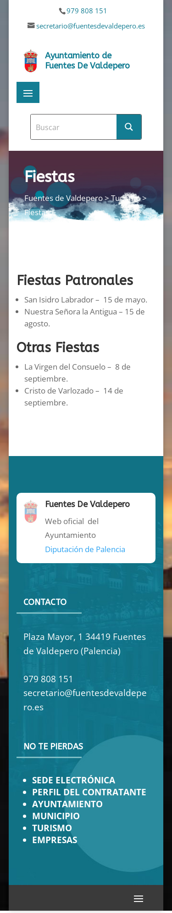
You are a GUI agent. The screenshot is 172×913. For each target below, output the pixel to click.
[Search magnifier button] (129, 126)
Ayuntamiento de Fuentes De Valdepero (87, 61)
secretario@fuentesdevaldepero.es (90, 25)
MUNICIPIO (56, 816)
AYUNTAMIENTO (67, 804)
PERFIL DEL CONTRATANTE (89, 792)
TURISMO (52, 827)
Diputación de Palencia (85, 549)
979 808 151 (87, 10)
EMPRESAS (54, 839)
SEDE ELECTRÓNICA (73, 780)
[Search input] (74, 127)
